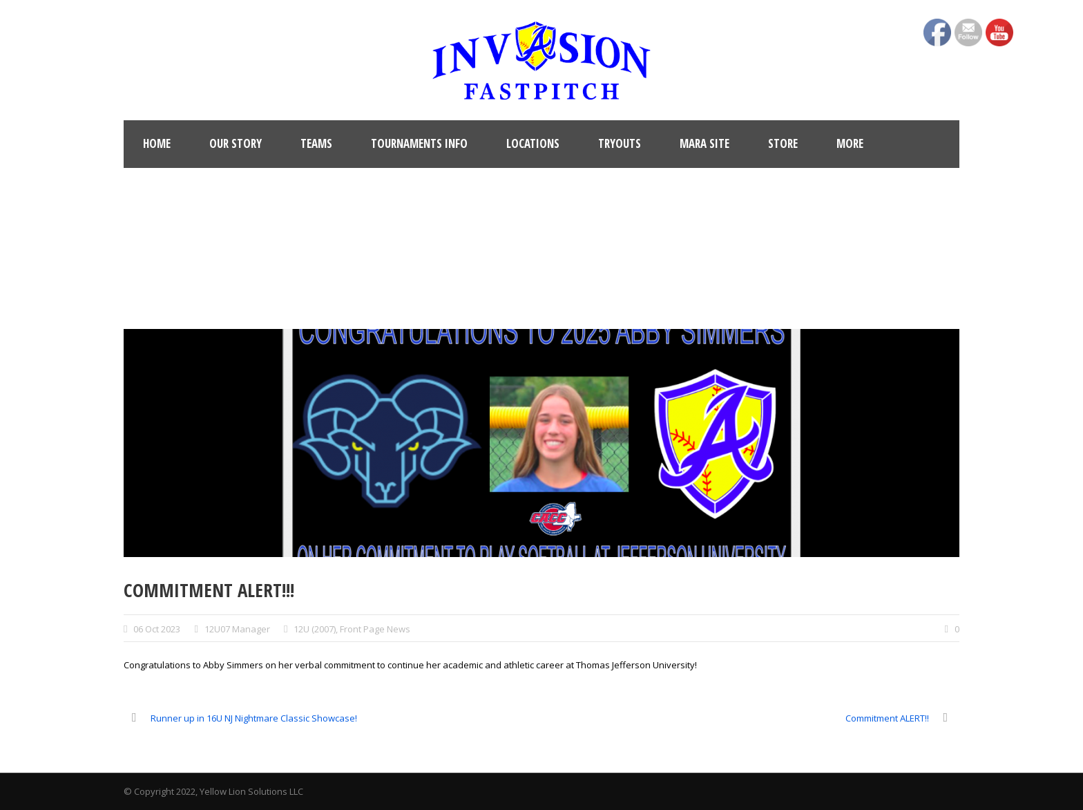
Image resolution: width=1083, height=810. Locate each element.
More (849, 143)
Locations (532, 143)
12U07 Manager (237, 629)
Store (783, 143)
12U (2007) (315, 629)
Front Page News (375, 629)
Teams (316, 143)
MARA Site (704, 143)
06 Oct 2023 (156, 629)
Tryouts (619, 143)
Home (157, 143)
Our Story (235, 143)
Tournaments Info (419, 143)
